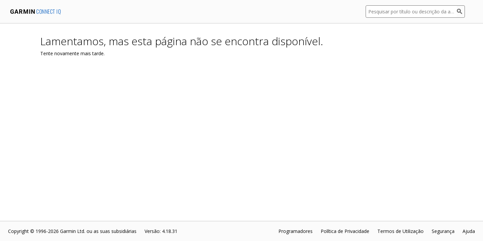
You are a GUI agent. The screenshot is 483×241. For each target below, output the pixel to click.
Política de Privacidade (345, 231)
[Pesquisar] (461, 11)
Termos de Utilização (400, 231)
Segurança (443, 231)
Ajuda (469, 231)
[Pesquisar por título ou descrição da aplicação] (411, 11)
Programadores (295, 231)
